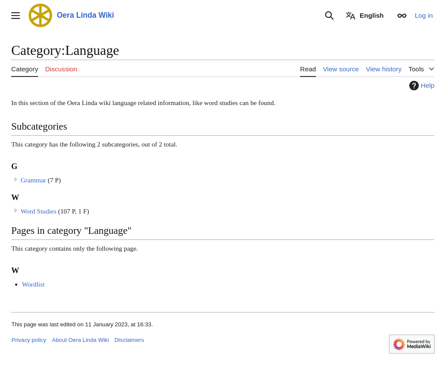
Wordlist (33, 284)
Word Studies (39, 211)
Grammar (33, 180)
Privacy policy (28, 340)
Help (421, 85)
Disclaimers (129, 340)
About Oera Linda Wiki (80, 340)
